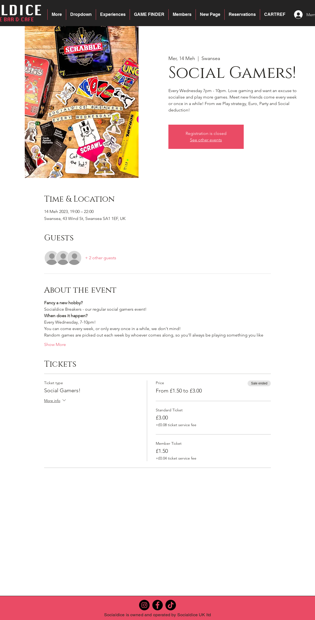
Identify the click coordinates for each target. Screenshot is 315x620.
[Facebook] (157, 605)
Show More (55, 344)
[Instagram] (144, 605)
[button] (81, 14)
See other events (206, 139)
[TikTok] (170, 605)
